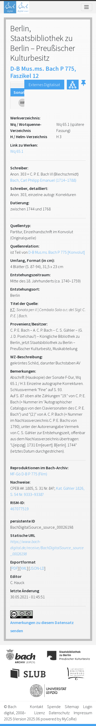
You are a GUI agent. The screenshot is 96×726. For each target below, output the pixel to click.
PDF (14, 568)
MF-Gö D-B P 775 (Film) (28, 473)
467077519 (19, 508)
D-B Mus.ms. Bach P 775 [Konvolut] (56, 252)
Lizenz (39, 712)
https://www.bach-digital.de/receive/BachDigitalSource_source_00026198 (47, 547)
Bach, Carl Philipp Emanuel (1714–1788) (43, 180)
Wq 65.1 (16, 151)
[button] (83, 84)
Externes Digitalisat (44, 84)
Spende (54, 706)
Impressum (83, 712)
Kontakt (36, 706)
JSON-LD (37, 568)
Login (87, 706)
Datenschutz (59, 712)
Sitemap (72, 706)
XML (23, 568)
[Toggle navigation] (86, 7)
